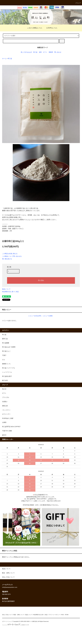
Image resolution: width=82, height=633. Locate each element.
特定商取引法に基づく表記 (10, 291)
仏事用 (4, 422)
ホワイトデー (6, 414)
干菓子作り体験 (7, 431)
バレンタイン (6, 410)
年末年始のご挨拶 (7, 418)
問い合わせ (57, 52)
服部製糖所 (41, 17)
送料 (40, 52)
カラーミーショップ (7, 621)
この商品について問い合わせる (12, 256)
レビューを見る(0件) (34, 316)
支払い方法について (7, 614)
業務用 (51, 52)
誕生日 (4, 435)
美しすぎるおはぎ (26, 52)
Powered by (15, 624)
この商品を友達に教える (9, 253)
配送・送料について (19, 614)
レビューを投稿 (47, 316)
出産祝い (5, 401)
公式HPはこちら (50, 28)
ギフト (45, 52)
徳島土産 (5, 406)
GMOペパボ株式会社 (32, 621)
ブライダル (5, 397)
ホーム (4, 58)
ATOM (66, 614)
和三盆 (35, 52)
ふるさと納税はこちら (33, 28)
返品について (6, 289)
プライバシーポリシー (54, 614)
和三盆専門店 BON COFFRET (11, 426)
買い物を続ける (7, 259)
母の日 (4, 389)
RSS (62, 614)
